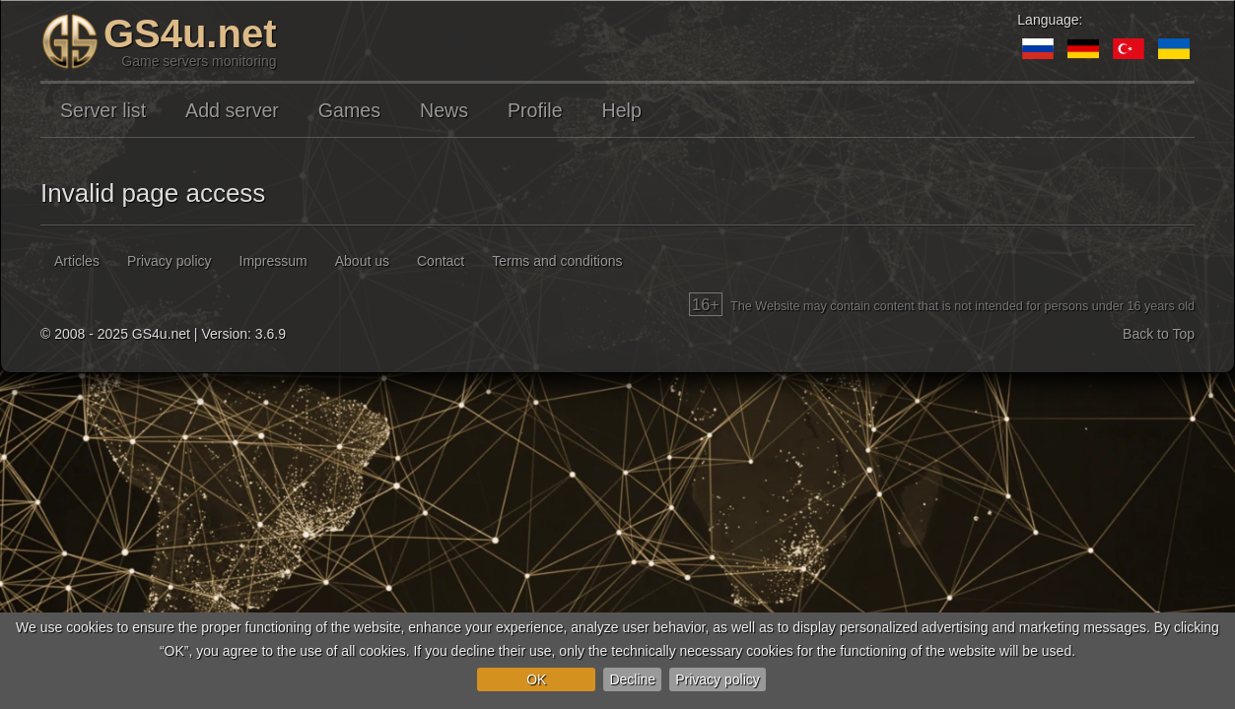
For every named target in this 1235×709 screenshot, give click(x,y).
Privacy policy (717, 679)
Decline (632, 679)
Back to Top (1159, 334)
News (444, 110)
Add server (232, 110)
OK (536, 679)
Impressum (274, 261)
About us (362, 261)
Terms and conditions (557, 261)
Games (349, 110)
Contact (440, 261)
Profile (535, 110)
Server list (103, 110)
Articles (77, 261)
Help (622, 110)
